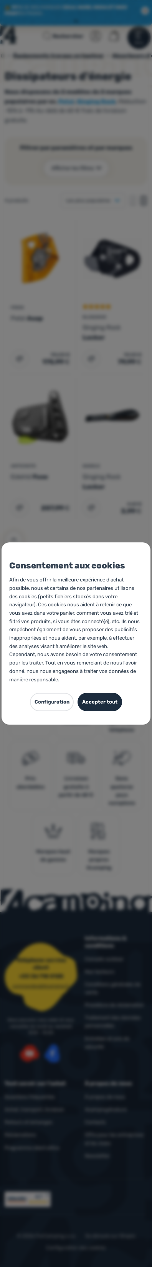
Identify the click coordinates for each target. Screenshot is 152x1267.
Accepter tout (99, 702)
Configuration (52, 702)
